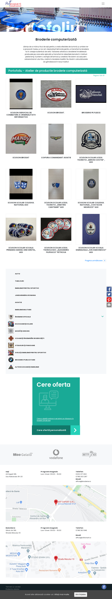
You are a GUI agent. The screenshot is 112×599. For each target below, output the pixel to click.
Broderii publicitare (23, 360)
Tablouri (19, 281)
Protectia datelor (12, 589)
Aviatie (18, 302)
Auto (17, 274)
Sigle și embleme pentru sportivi (29, 352)
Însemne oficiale (21, 317)
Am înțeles (81, 594)
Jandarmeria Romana (25, 295)
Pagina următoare (95, 260)
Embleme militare (23, 309)
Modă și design (20, 331)
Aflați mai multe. (62, 594)
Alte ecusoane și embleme (25, 367)
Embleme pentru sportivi (27, 288)
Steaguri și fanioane (23, 345)
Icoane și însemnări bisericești (28, 338)
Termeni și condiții (13, 587)
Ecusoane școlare (22, 324)
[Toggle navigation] (103, 3)
